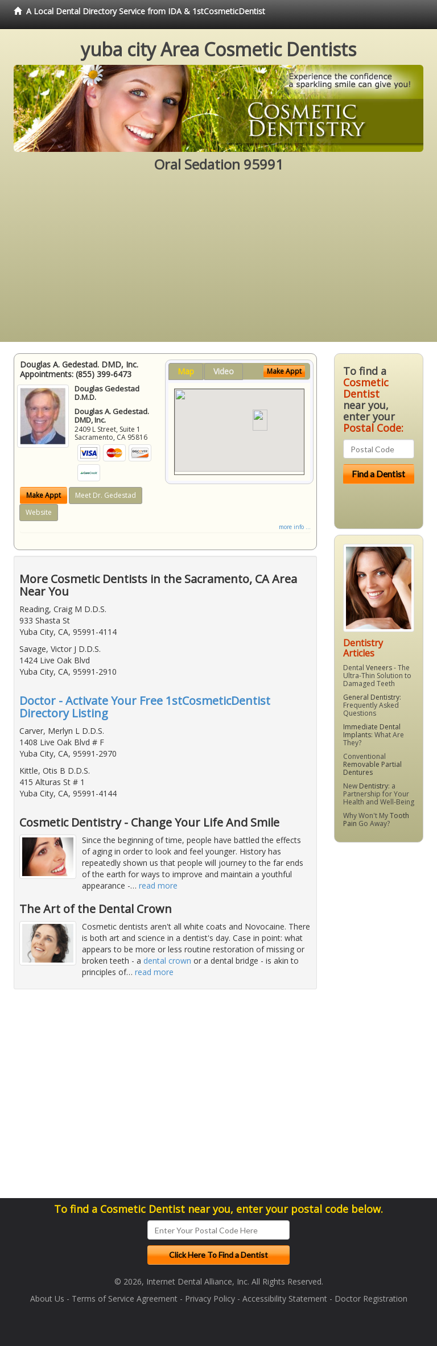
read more (158, 885)
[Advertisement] (218, 262)
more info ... (295, 527)
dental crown (167, 960)
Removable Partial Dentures (372, 768)
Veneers (379, 667)
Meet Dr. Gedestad (105, 495)
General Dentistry (371, 697)
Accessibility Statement (284, 1298)
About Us (47, 1298)
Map (186, 371)
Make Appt (43, 495)
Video (223, 371)
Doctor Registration (371, 1298)
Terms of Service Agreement (125, 1298)
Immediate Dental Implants (372, 731)
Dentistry (373, 786)
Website (39, 512)
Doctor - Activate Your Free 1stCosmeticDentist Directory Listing (144, 707)
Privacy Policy (210, 1298)
